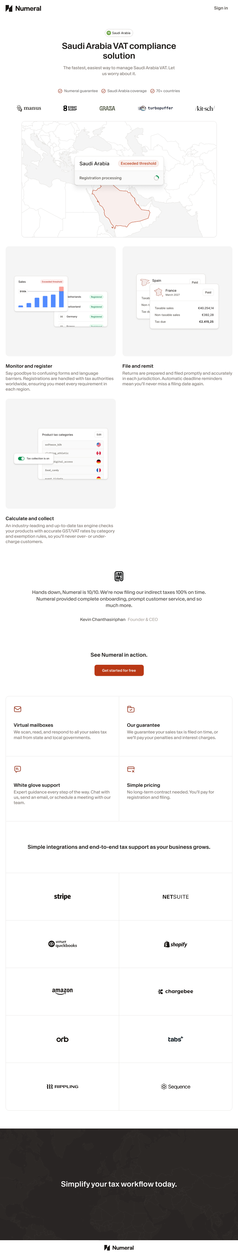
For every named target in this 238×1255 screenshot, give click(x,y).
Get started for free (119, 670)
